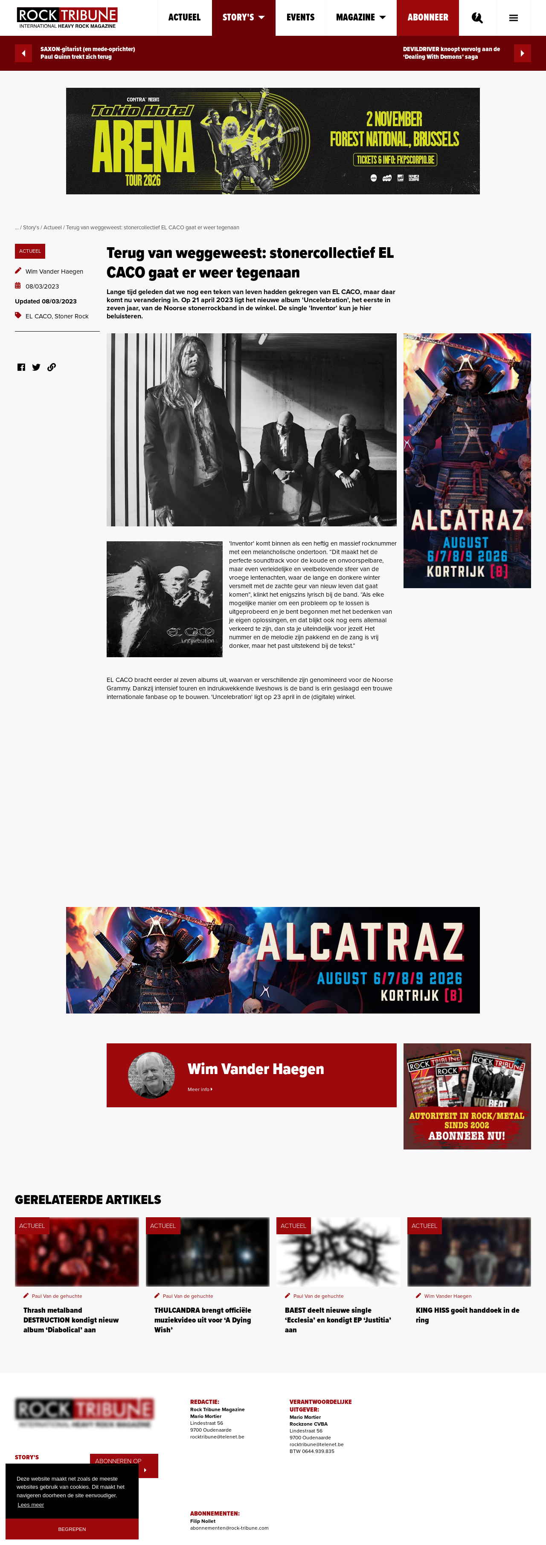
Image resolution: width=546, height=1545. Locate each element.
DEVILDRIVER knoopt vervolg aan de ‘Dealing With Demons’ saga (467, 53)
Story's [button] (244, 17)
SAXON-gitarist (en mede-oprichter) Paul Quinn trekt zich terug (75, 53)
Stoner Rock (72, 316)
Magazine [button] (361, 17)
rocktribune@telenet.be (217, 1437)
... (17, 227)
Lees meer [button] (31, 1505)
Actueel (184, 17)
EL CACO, (40, 316)
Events (300, 17)
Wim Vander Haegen (54, 271)
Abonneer (428, 17)
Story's (31, 227)
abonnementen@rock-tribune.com (229, 1528)
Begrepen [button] (72, 1529)
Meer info (200, 1089)
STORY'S (27, 1457)
